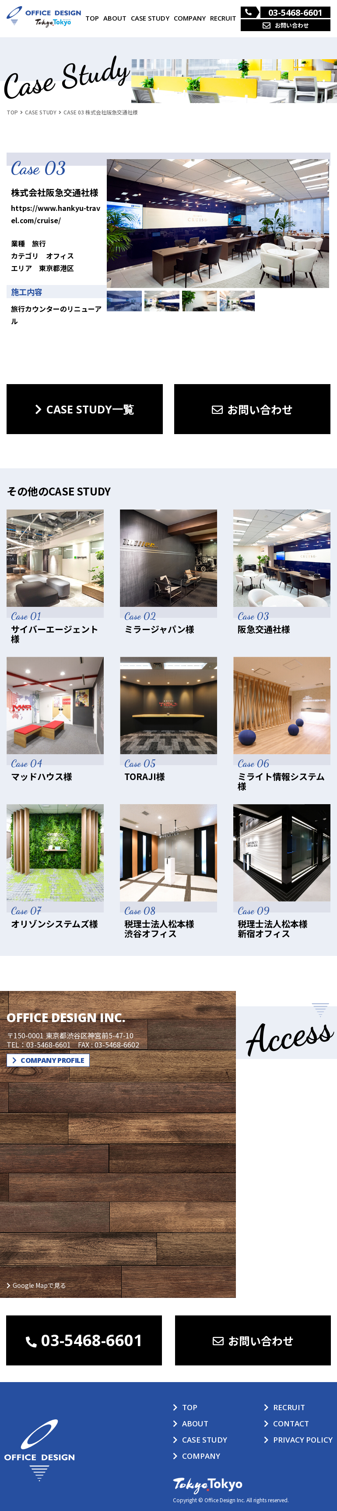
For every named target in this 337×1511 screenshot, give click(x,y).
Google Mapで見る (39, 1285)
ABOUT (114, 18)
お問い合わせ (286, 25)
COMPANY (190, 18)
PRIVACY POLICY (303, 1440)
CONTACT (291, 1423)
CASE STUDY (150, 18)
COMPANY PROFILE (48, 1060)
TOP (92, 18)
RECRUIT (223, 18)
